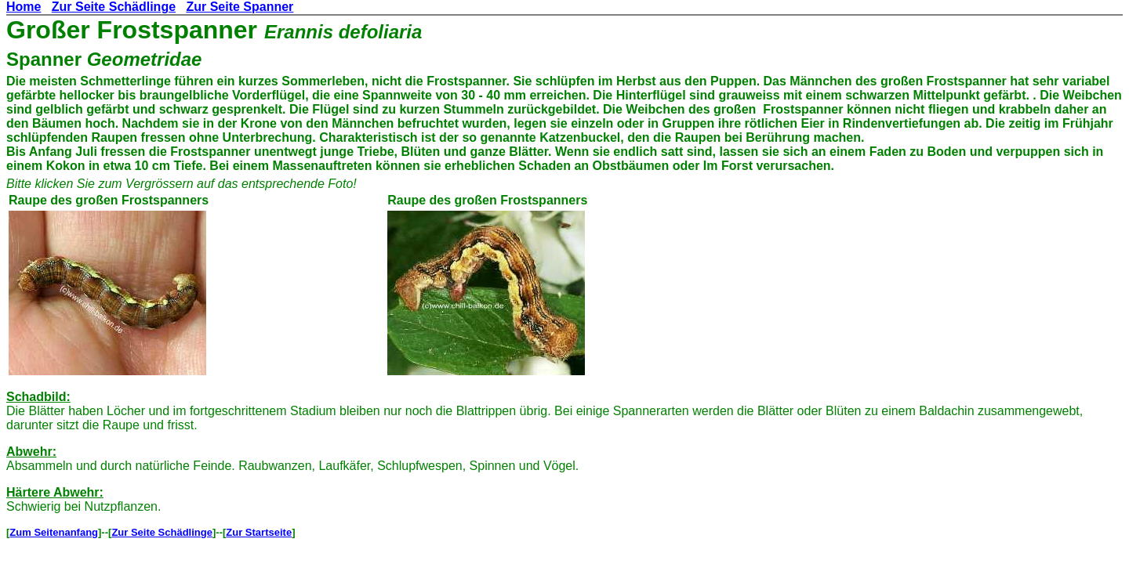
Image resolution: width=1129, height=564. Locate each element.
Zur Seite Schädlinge (114, 6)
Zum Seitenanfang (53, 532)
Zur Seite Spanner (239, 6)
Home (23, 6)
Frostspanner (177, 30)
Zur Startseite (259, 532)
